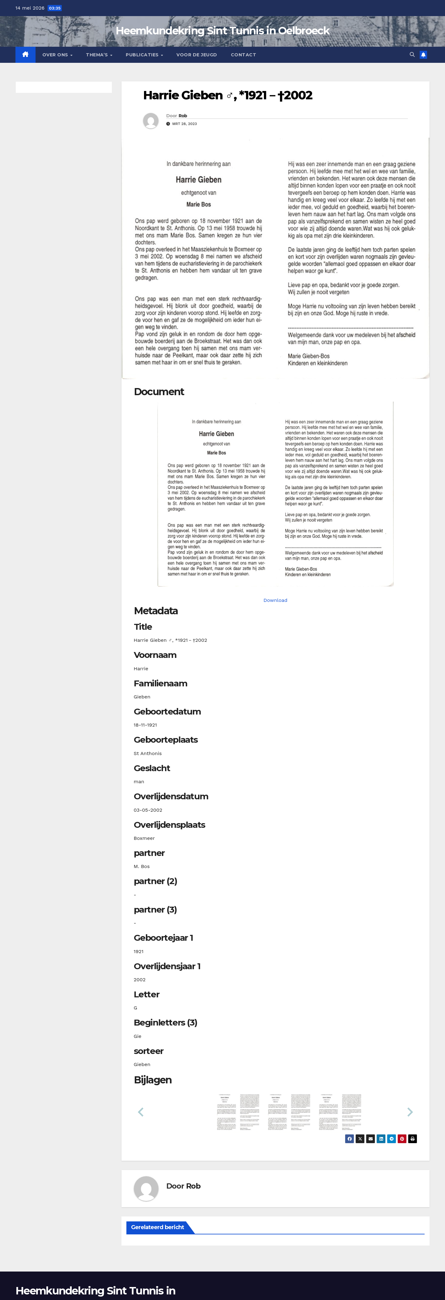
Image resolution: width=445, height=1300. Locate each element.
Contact (243, 55)
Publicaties (143, 55)
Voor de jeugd (196, 55)
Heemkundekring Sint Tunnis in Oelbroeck (222, 30)
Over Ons (56, 55)
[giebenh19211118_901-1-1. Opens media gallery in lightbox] (275, 494)
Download (275, 600)
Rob (183, 116)
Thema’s (97, 55)
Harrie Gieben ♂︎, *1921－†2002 (227, 95)
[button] (412, 55)
